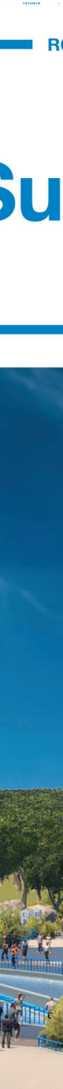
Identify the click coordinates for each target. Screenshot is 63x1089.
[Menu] (58, 3)
